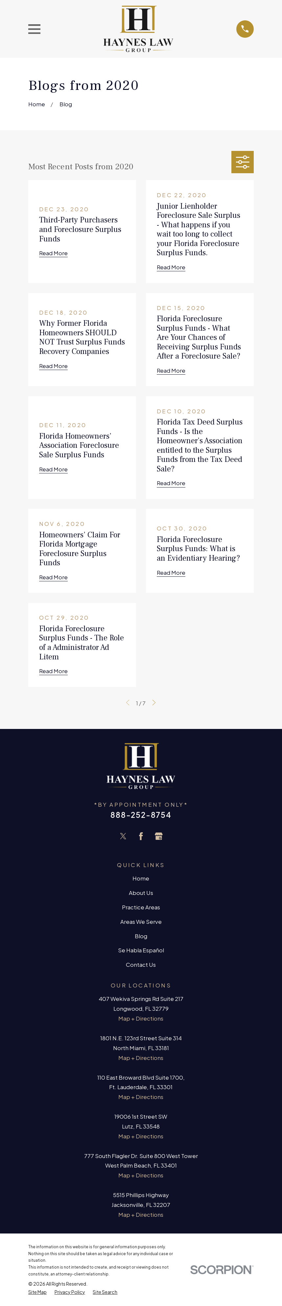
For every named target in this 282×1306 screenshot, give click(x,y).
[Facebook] (141, 836)
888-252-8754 (141, 814)
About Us (141, 892)
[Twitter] (123, 836)
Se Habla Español (141, 950)
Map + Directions (140, 1018)
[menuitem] (37, 1292)
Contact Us (141, 964)
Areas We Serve (141, 921)
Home (140, 878)
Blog (141, 936)
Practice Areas (141, 907)
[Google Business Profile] (159, 836)
